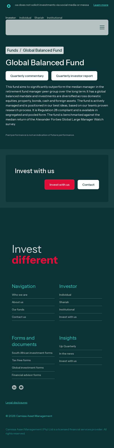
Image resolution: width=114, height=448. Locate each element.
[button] (101, 27)
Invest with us (59, 185)
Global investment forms (28, 367)
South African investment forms (32, 353)
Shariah (39, 17)
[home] (24, 27)
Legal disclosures (16, 402)
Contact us (19, 317)
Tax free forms (21, 360)
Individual (25, 17)
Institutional (54, 17)
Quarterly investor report (74, 76)
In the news (66, 353)
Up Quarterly (67, 346)
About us (17, 302)
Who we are (19, 294)
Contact (88, 185)
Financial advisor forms (26, 375)
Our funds (18, 309)
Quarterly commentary (27, 76)
